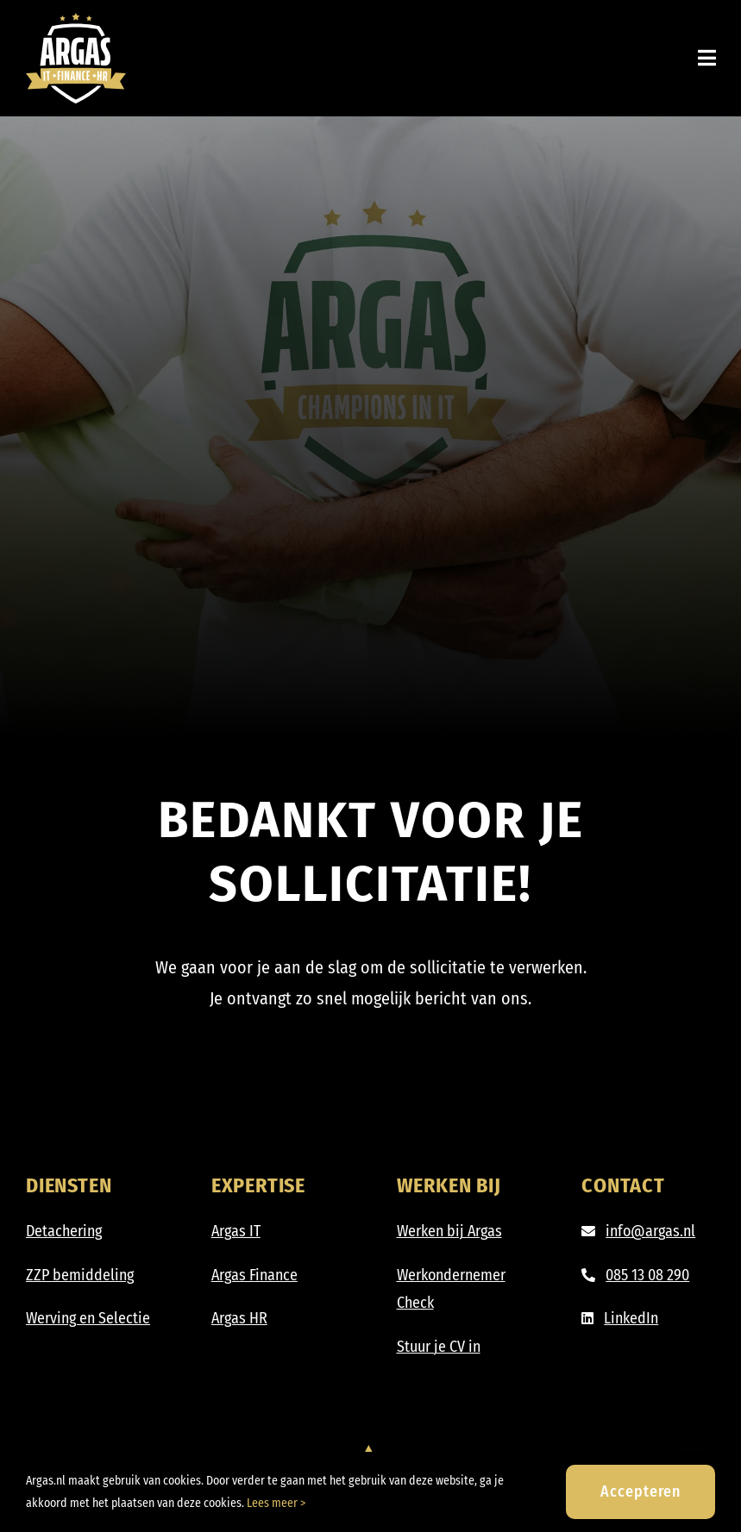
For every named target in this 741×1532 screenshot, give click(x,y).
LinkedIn (631, 1318)
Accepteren (640, 1491)
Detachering (64, 1231)
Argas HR (239, 1318)
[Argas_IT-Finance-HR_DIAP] (76, 20)
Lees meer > (276, 1503)
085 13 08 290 (647, 1275)
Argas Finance (254, 1275)
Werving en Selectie (88, 1318)
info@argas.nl (650, 1231)
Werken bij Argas (449, 1231)
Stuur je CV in (438, 1346)
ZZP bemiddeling (80, 1275)
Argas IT (236, 1231)
